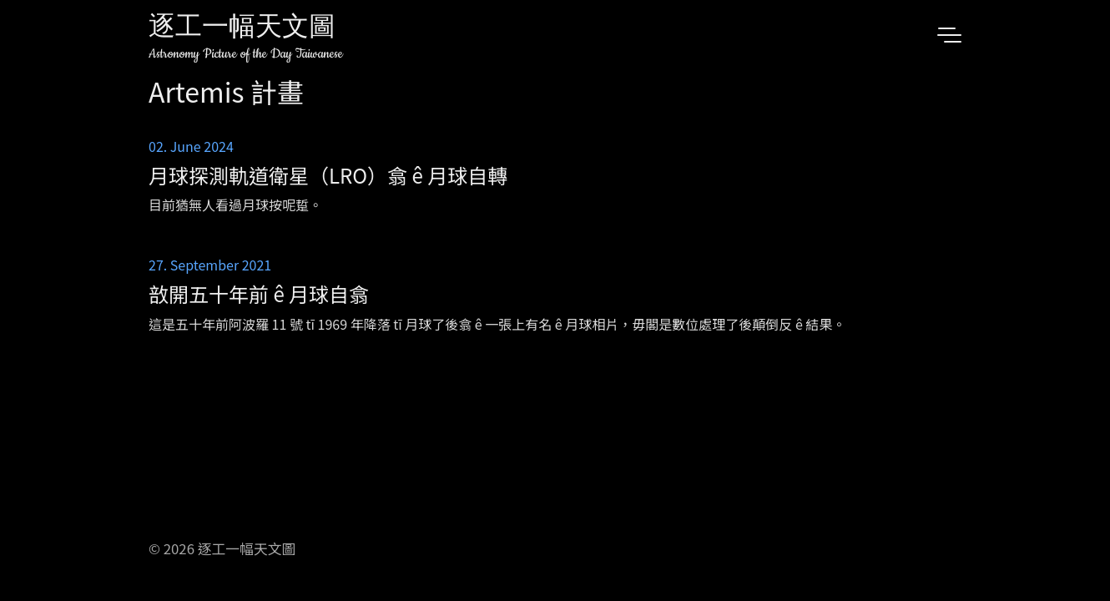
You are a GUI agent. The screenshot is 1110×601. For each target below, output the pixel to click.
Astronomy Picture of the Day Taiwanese (246, 54)
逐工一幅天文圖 (242, 28)
